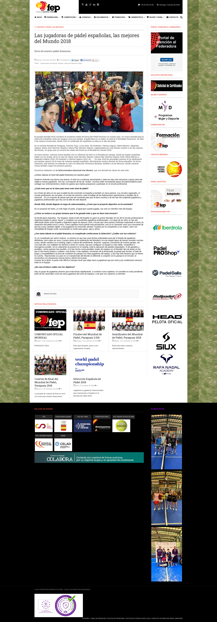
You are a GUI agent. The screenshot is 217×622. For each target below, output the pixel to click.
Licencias (85, 17)
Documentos (101, 17)
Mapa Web (179, 618)
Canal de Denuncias (98, 618)
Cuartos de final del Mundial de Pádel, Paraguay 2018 (46, 382)
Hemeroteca (136, 17)
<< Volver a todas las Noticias (49, 27)
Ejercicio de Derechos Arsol (163, 618)
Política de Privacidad (116, 618)
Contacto (172, 17)
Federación (51, 17)
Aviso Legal (146, 618)
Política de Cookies (133, 618)
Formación (118, 17)
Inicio (38, 17)
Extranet (86, 618)
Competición (68, 17)
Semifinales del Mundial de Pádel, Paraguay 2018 (127, 336)
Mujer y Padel (155, 17)
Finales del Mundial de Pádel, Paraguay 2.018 (87, 336)
